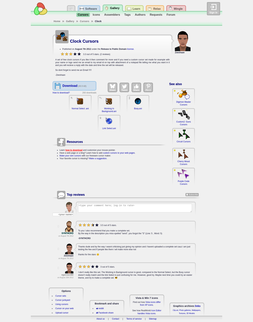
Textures (182, 313)
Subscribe (193, 194)
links (197, 306)
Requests (156, 14)
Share (112, 87)
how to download (73, 150)
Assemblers (112, 14)
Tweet (124, 87)
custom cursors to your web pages (119, 153)
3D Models (190, 313)
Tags (127, 14)
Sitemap (153, 319)
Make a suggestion (98, 158)
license (130, 49)
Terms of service (134, 319)
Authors (140, 14)
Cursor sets (60, 296)
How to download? (61, 93)
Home (57, 21)
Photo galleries (185, 310)
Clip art (175, 310)
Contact (115, 319)
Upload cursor (61, 313)
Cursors (83, 14)
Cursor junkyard (62, 300)
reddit (100, 308)
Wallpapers (196, 310)
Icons (96, 14)
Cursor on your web (64, 308)
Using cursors (61, 304)
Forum (171, 14)
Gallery (70, 21)
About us (100, 319)
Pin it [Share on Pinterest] (148, 87)
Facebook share (104, 313)
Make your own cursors (70, 155)
